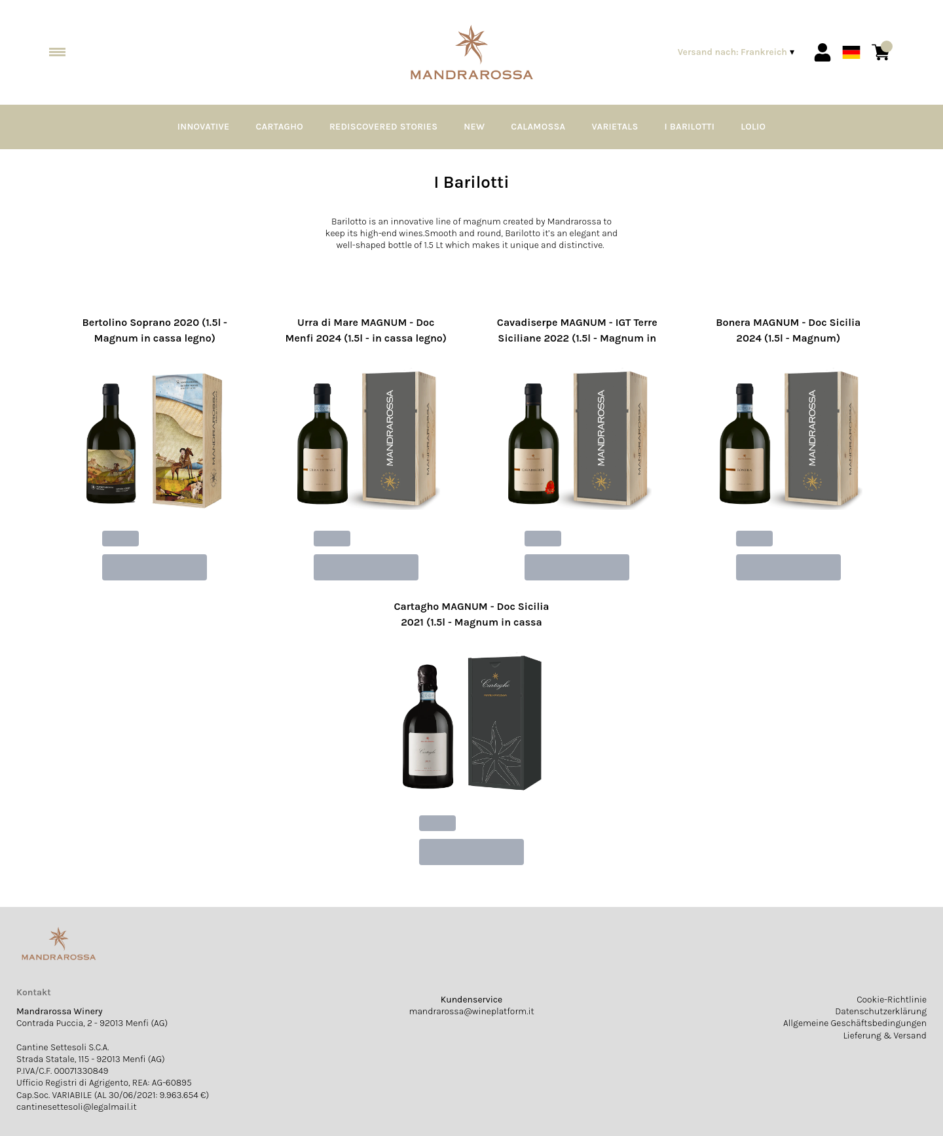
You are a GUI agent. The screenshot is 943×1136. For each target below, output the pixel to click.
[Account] (822, 52)
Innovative (203, 126)
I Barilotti (690, 126)
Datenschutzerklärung (881, 1011)
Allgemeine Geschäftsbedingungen (855, 1023)
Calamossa (538, 126)
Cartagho (279, 126)
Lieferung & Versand (885, 1035)
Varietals (614, 126)
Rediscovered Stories (383, 126)
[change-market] (737, 52)
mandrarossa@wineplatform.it (471, 1011)
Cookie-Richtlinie (892, 999)
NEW (474, 126)
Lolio (753, 126)
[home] (471, 53)
